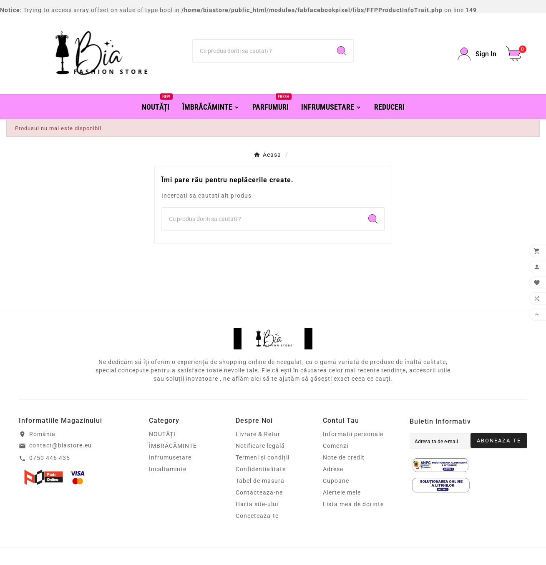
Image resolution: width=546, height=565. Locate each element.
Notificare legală (260, 445)
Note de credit (344, 457)
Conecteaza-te (257, 515)
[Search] (341, 50)
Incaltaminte (167, 469)
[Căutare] (261, 51)
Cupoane (336, 480)
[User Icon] (477, 54)
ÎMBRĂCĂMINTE (173, 445)
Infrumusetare (170, 457)
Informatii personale (353, 434)
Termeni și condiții (262, 457)
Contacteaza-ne (259, 492)
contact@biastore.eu (60, 445)
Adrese (333, 469)
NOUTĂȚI (162, 434)
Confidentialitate (261, 469)
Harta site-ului (257, 504)
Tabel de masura (260, 480)
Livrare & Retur (258, 434)
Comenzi (335, 445)
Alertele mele (342, 492)
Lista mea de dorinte (353, 504)
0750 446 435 (49, 458)
